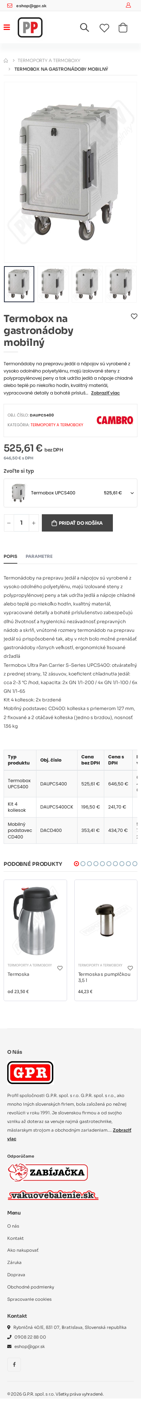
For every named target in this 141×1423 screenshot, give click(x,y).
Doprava (16, 1274)
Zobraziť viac (105, 393)
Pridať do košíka (81, 523)
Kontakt (15, 1238)
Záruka (14, 1262)
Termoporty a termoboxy (49, 60)
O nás (13, 1226)
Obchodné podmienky (30, 1287)
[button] (89, 29)
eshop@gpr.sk (31, 6)
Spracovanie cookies (29, 1299)
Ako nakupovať (23, 1250)
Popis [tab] (10, 556)
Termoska (18, 974)
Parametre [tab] (39, 556)
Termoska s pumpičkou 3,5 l (104, 978)
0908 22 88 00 (30, 1337)
